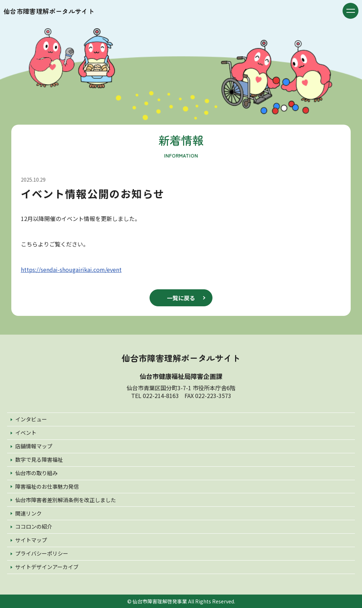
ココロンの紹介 (33, 526)
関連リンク (28, 513)
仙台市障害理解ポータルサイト (49, 11)
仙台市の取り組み (36, 473)
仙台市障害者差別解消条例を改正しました (65, 500)
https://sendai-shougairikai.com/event (71, 269)
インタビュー (31, 419)
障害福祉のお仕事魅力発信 (47, 486)
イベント (25, 432)
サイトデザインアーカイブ (46, 566)
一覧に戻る (181, 298)
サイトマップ (31, 540)
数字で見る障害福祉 (39, 459)
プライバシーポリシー (41, 553)
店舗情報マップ (33, 446)
